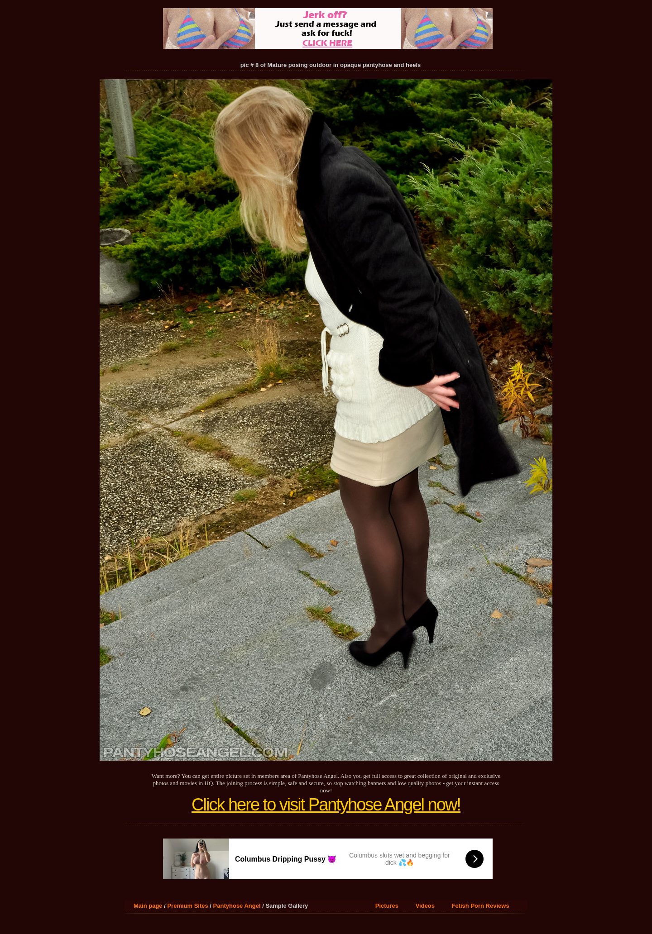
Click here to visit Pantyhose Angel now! (326, 804)
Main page (148, 905)
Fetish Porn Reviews (480, 905)
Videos (425, 905)
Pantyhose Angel (237, 905)
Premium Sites (187, 905)
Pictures (386, 905)
